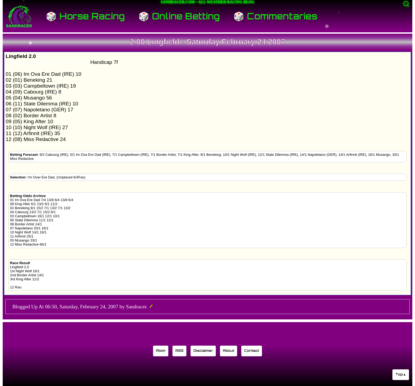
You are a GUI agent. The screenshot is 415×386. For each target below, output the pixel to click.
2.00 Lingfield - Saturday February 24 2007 (207, 41)
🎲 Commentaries (275, 16)
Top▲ (400, 374)
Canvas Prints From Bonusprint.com (47, 62)
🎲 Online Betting (179, 16)
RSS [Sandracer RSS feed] (179, 351)
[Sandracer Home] (18, 16)
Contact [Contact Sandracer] (251, 351)
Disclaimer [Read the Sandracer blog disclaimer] (203, 351)
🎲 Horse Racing (85, 16)
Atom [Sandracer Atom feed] (160, 351)
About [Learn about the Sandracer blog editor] (228, 351)
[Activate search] (406, 4)
